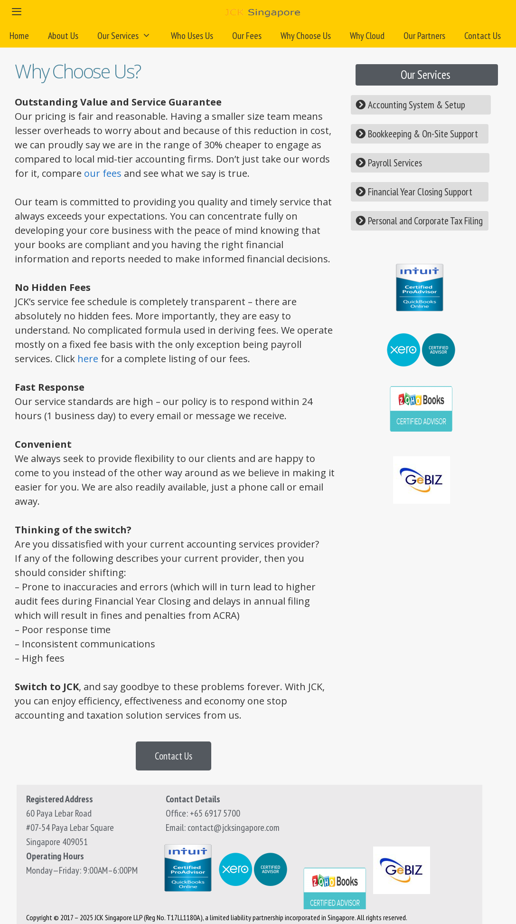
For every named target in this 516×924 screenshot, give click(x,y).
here (87, 358)
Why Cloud (367, 35)
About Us (63, 35)
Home (19, 35)
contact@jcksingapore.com (234, 827)
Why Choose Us (306, 35)
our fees (103, 173)
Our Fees (247, 35)
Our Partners (424, 35)
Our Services (129, 36)
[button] (427, 75)
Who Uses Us (192, 35)
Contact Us (482, 35)
